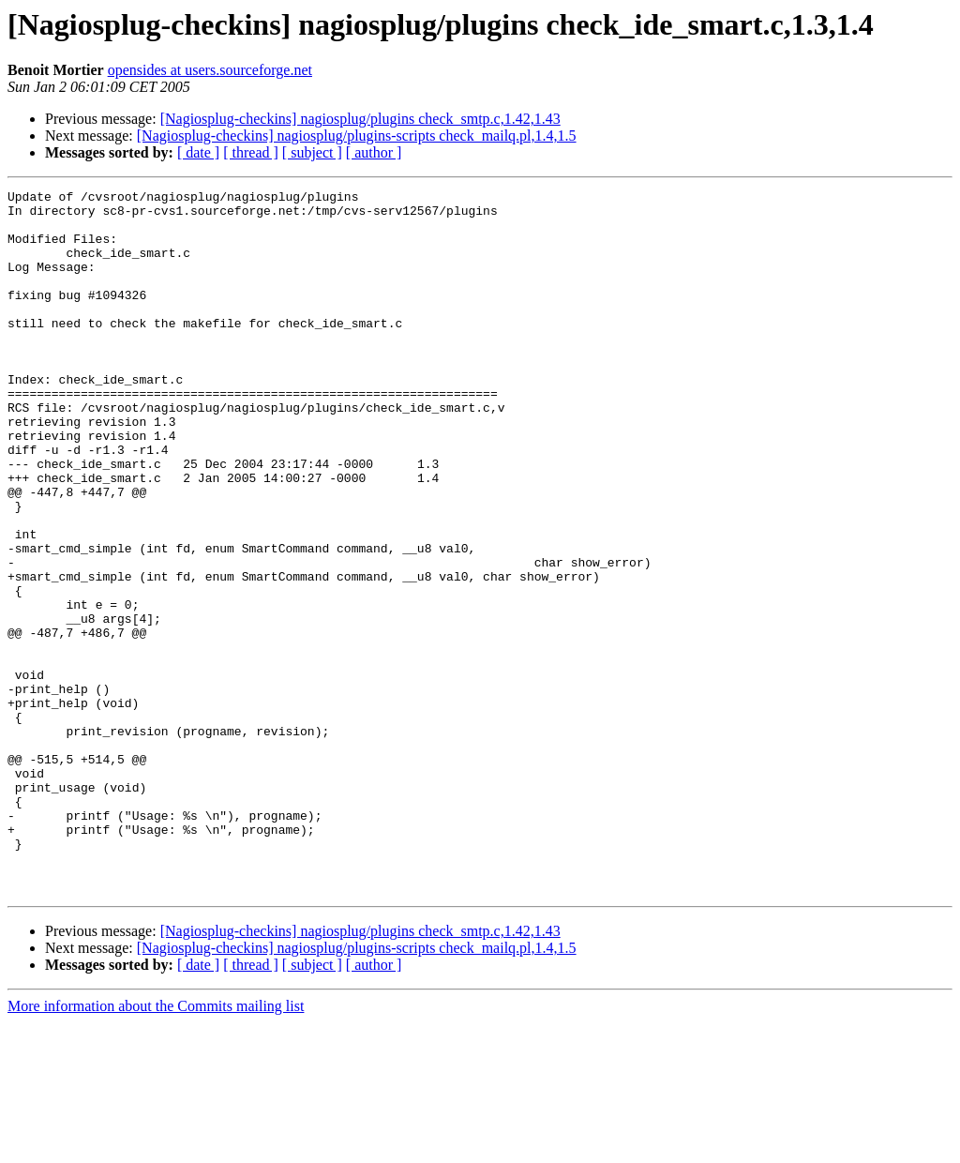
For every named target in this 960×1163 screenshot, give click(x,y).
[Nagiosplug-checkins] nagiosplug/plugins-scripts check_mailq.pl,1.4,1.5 (357, 135)
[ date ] (198, 152)
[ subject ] (312, 152)
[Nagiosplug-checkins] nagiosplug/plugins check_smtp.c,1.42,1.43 (360, 119)
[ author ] (374, 152)
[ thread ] (250, 152)
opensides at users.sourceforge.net (210, 70)
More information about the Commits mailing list (156, 1147)
